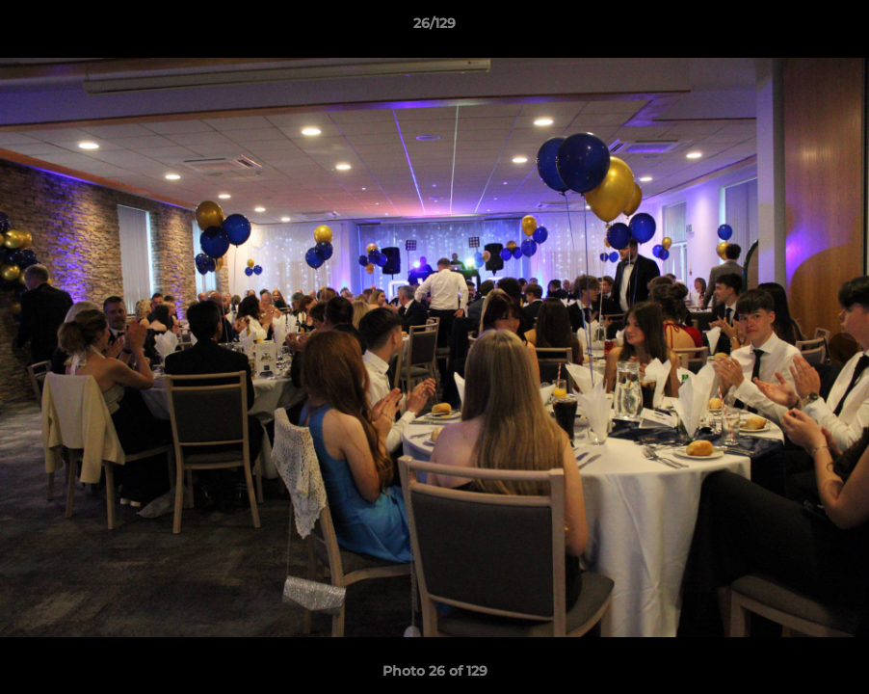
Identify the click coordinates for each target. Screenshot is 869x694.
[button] (834, 28)
